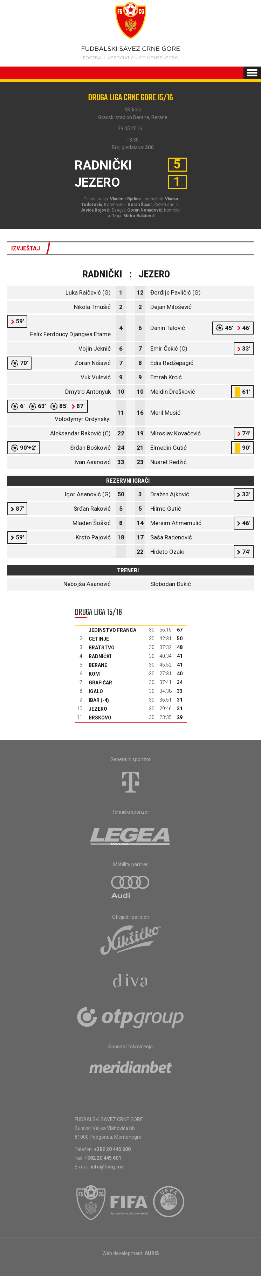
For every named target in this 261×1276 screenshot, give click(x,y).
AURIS (152, 1253)
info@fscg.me (107, 1167)
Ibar (94, 700)
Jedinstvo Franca (112, 630)
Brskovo (100, 717)
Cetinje (99, 639)
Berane (98, 665)
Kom (94, 674)
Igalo (96, 691)
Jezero (98, 709)
